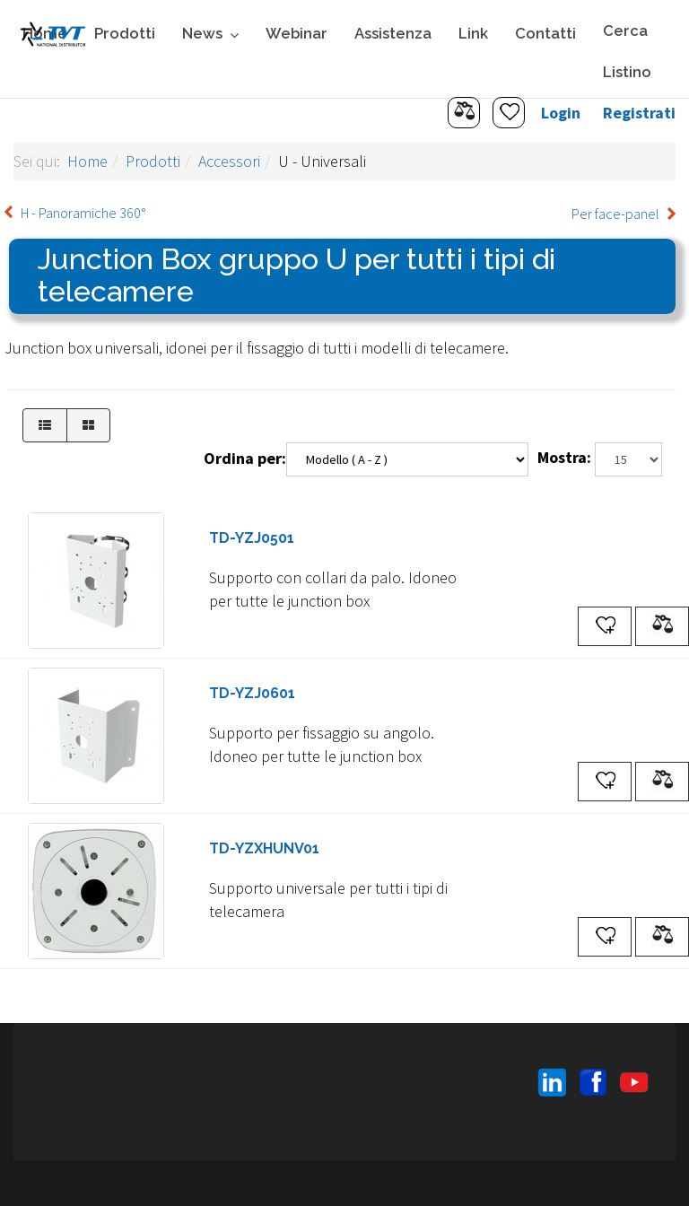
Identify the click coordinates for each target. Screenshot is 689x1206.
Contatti (545, 33)
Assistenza (393, 33)
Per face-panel (615, 214)
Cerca (625, 30)
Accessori (229, 161)
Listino (627, 72)
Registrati (639, 112)
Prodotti (124, 33)
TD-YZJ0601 (252, 693)
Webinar (296, 33)
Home (87, 161)
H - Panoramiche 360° (83, 213)
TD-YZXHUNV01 (264, 848)
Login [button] (560, 112)
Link (473, 33)
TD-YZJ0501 (251, 537)
